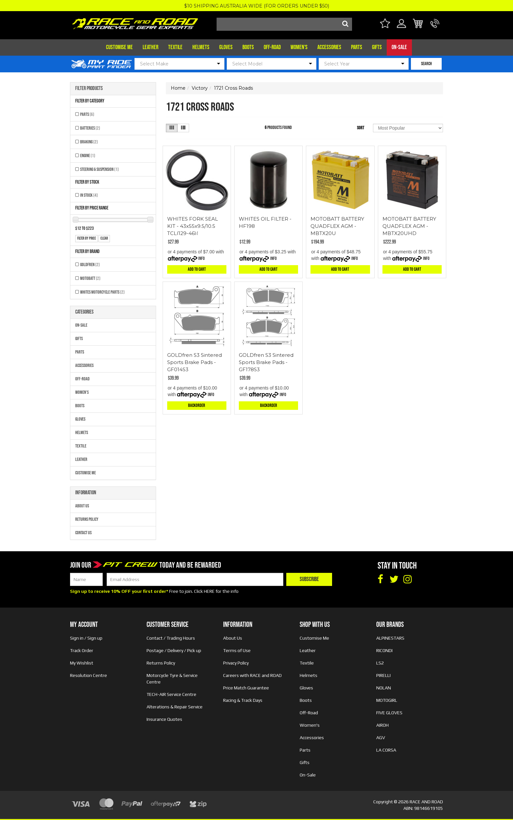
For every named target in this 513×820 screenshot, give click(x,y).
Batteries (90, 128)
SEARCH (426, 63)
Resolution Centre (88, 675)
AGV (380, 737)
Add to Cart (197, 269)
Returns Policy (86, 519)
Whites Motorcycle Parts (102, 292)
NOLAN (383, 687)
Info (201, 258)
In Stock (89, 195)
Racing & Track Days (242, 700)
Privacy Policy (236, 662)
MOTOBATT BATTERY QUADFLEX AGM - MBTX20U (337, 226)
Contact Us (83, 533)
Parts (356, 47)
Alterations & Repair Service (175, 706)
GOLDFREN (90, 264)
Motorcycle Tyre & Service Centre (172, 678)
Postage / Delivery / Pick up (174, 650)
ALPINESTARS (390, 638)
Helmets (200, 47)
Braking (89, 142)
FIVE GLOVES (389, 712)
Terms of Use (237, 650)
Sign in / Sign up (86, 638)
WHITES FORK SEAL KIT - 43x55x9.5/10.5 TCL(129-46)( (192, 226)
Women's (299, 47)
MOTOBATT (90, 278)
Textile (175, 47)
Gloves (226, 47)
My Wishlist (81, 662)
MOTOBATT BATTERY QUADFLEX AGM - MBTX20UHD (409, 226)
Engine (87, 155)
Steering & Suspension (99, 169)
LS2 (380, 662)
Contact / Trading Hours (171, 638)
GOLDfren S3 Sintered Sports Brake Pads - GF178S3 (266, 362)
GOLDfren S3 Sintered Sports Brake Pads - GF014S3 (194, 362)
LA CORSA (386, 750)
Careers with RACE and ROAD (252, 675)
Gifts (377, 47)
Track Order (81, 650)
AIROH (382, 725)
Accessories (329, 47)
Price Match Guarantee (246, 687)
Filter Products (89, 89)
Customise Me (119, 47)
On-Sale (399, 47)
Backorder (196, 405)
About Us (82, 506)
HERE (209, 591)
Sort (360, 128)
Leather (150, 47)
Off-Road (272, 47)
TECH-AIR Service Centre (171, 694)
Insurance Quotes (164, 719)
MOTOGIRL (386, 700)
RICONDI (384, 650)
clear (104, 238)
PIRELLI (383, 675)
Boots (248, 47)
